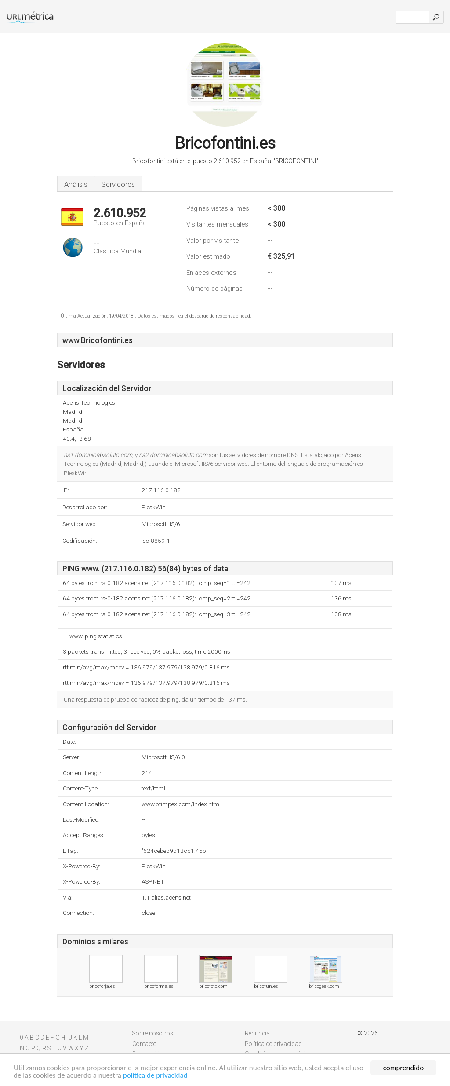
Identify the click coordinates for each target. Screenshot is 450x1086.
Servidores (118, 184)
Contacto (144, 1043)
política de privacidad (155, 1075)
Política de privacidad (273, 1043)
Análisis (75, 184)
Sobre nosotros (152, 1033)
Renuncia (257, 1033)
